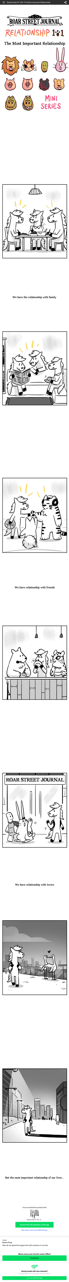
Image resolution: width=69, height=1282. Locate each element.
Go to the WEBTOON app (34, 1278)
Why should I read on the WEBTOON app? (34, 1230)
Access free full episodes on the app (34, 1225)
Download (35, 1258)
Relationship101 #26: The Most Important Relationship (28, 2)
